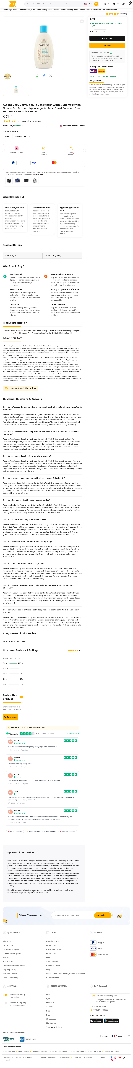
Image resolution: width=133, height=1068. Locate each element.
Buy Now (39, 174)
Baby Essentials (19, 9)
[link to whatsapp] (37, 75)
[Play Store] (111, 1022)
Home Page (7, 9)
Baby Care (31, 9)
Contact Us (8, 945)
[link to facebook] (44, 75)
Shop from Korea (77, 1051)
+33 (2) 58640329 (100, 1010)
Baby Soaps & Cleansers (58, 9)
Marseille (50, 1003)
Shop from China (94, 1051)
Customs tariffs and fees (14, 965)
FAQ (48, 957)
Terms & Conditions (47, 1058)
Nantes (49, 1015)
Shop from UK (23, 1051)
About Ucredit (52, 961)
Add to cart (107, 38)
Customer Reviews (54, 949)
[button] (107, 3)
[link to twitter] (51, 75)
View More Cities (54, 1027)
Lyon (48, 999)
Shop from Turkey (112, 1051)
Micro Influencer (10, 974)
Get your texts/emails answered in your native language (111, 1001)
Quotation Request (11, 949)
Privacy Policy (64, 1058)
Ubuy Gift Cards (53, 965)
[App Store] (97, 1022)
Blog (48, 969)
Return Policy (51, 953)
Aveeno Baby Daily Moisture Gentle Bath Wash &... (98, 9)
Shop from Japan (40, 1051)
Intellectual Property (12, 953)
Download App (52, 941)
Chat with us (30, 388)
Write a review (10, 717)
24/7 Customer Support (106, 996)
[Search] (96, 4)
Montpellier (51, 1023)
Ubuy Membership (11, 978)
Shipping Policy (9, 969)
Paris (48, 994)
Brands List (51, 945)
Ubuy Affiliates (52, 978)
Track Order (8, 961)
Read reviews (73, 734)
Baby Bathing (42, 9)
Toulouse (50, 1007)
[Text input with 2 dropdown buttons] (53, 4)
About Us (7, 941)
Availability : (8, 126)
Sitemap (6, 957)
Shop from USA (9, 1051)
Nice (48, 1011)
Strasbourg (51, 1019)
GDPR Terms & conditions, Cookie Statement (65, 974)
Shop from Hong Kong (58, 1051)
